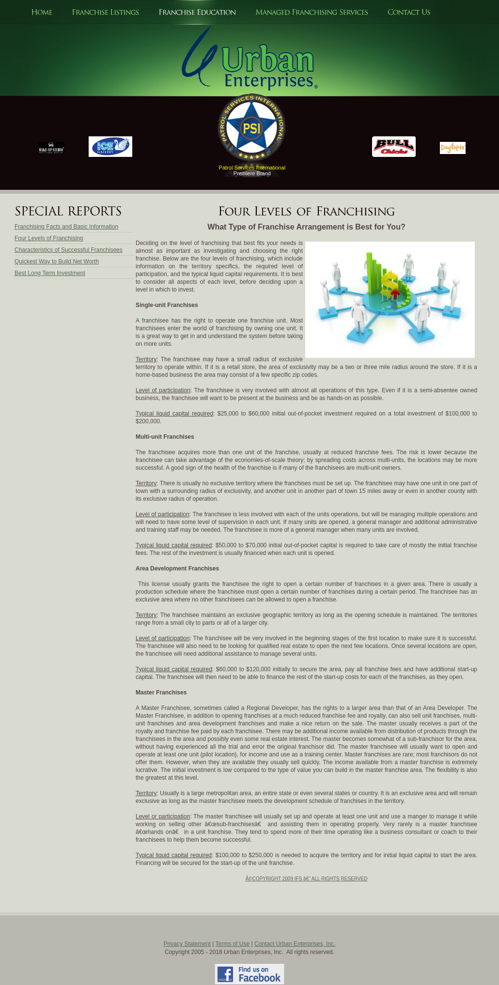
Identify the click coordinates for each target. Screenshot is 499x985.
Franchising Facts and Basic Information (66, 226)
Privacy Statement (187, 943)
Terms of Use (233, 943)
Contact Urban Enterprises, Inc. (294, 943)
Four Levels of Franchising (49, 238)
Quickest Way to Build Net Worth (57, 261)
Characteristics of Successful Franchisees (69, 249)
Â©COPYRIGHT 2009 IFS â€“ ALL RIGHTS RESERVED (307, 878)
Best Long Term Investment (50, 273)
